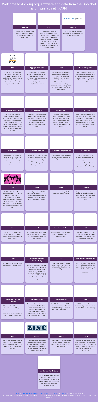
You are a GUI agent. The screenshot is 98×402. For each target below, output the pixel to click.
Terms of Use (43, 393)
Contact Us (24, 393)
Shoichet (63, 393)
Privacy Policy (33, 393)
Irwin (55, 393)
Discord (17, 393)
